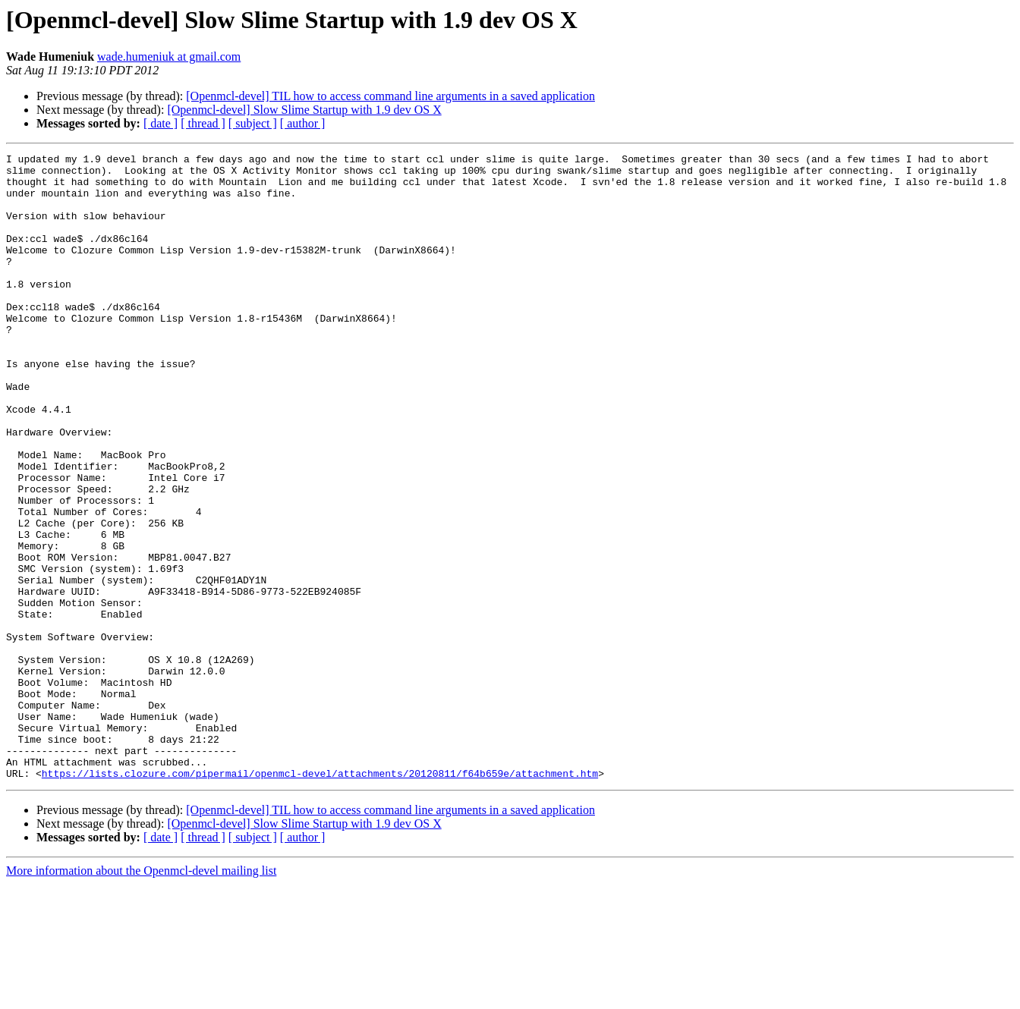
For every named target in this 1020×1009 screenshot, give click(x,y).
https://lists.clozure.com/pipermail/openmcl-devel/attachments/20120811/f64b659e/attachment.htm (320, 898)
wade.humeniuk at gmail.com (169, 56)
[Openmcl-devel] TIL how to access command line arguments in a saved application (390, 96)
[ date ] (160, 123)
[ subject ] (252, 123)
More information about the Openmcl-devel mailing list (141, 995)
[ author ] (303, 123)
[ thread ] (203, 123)
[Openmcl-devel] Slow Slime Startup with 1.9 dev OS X (304, 109)
